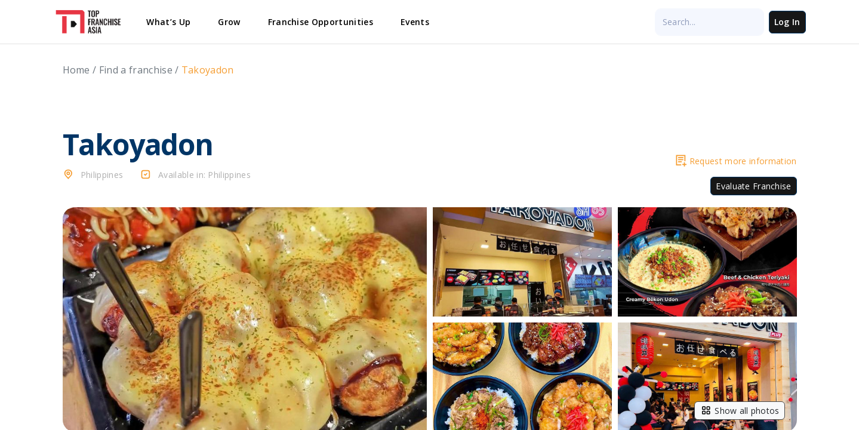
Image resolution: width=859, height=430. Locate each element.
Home (76, 69)
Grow (229, 21)
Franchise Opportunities (320, 21)
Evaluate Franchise (753, 186)
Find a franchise (136, 69)
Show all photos (739, 410)
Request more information (736, 161)
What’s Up (168, 21)
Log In (787, 21)
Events (415, 21)
